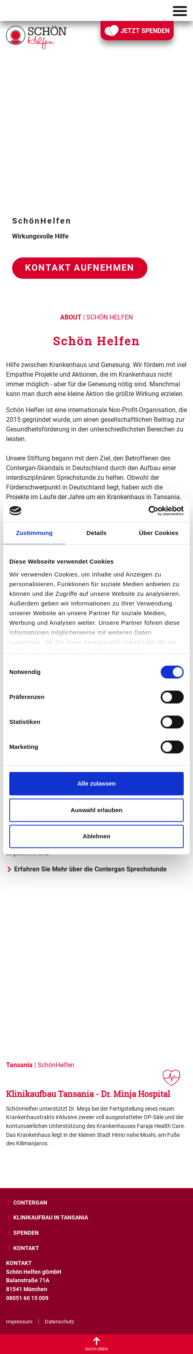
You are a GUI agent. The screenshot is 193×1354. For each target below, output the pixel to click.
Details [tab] (96, 532)
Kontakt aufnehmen (79, 268)
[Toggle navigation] (180, 11)
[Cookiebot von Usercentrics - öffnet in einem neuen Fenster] (148, 511)
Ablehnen (96, 836)
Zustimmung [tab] (34, 532)
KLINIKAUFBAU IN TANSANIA (47, 1217)
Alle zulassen (96, 783)
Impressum (19, 1322)
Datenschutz (59, 1322)
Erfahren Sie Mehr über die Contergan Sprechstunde (86, 869)
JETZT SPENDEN (137, 30)
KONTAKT (22, 1248)
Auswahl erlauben (96, 810)
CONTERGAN (26, 1202)
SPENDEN (22, 1233)
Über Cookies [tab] (158, 532)
